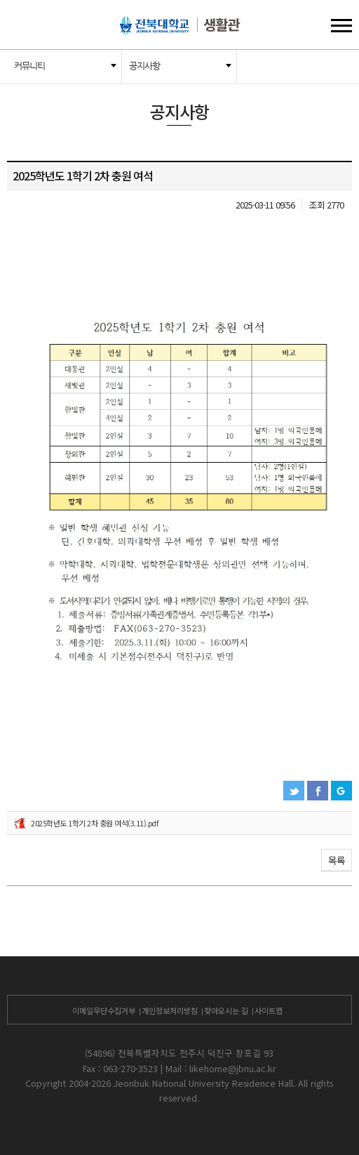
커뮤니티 (29, 65)
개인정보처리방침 (170, 1010)
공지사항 (144, 65)
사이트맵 (269, 1010)
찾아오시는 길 (226, 1010)
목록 (336, 860)
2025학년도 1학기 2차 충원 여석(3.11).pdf (94, 823)
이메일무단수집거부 (103, 1010)
